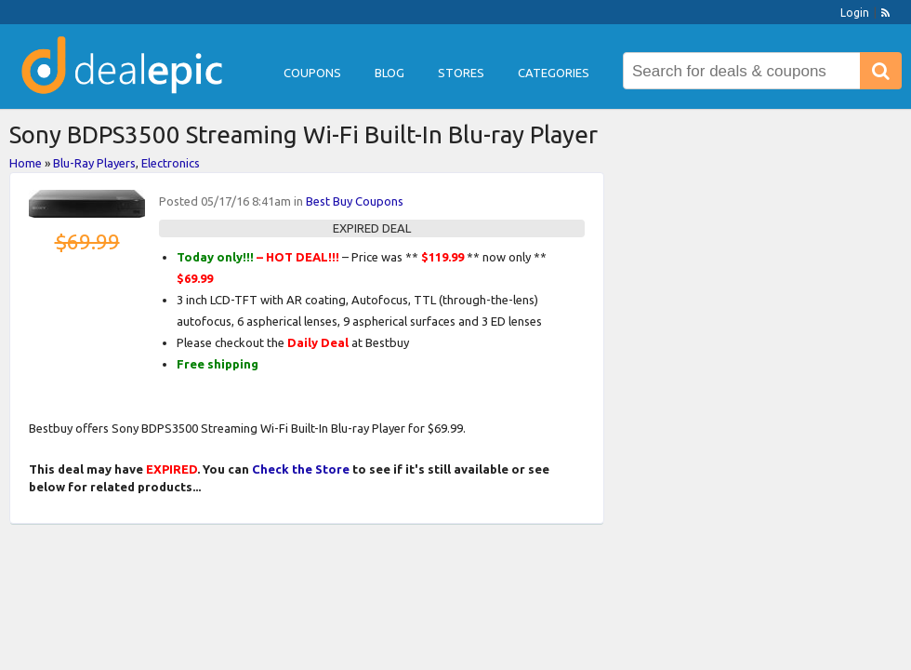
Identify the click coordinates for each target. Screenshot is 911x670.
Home (25, 162)
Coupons (312, 72)
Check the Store (301, 469)
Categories (553, 72)
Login (854, 13)
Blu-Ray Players (94, 162)
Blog (389, 72)
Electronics (170, 162)
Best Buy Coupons (354, 201)
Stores (461, 72)
